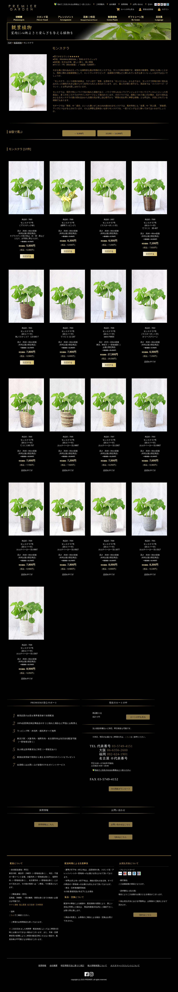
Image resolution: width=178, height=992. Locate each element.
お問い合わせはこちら (120, 825)
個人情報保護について (97, 965)
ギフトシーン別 (136, 18)
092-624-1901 (117, 754)
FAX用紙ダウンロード (120, 789)
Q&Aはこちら (120, 837)
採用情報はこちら (46, 825)
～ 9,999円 (79, 133)
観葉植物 (112, 18)
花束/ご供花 (89, 18)
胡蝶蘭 (18, 18)
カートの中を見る (138, 717)
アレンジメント (65, 18)
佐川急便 (30, 905)
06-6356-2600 (117, 750)
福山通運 (22, 905)
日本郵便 (39, 905)
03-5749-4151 (122, 746)
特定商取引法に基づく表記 (72, 965)
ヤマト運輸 (13, 905)
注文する (27, 256)
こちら (127, 737)
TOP (10, 43)
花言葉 (159, 18)
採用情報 (42, 965)
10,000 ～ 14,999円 (114, 133)
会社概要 (53, 965)
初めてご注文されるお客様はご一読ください (113, 770)
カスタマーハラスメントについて (125, 965)
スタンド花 (42, 18)
